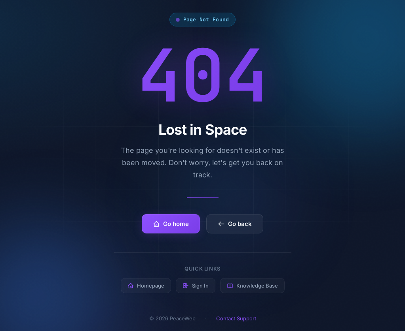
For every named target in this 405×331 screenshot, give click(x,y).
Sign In (196, 285)
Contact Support (236, 318)
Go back (235, 224)
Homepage (145, 285)
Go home (171, 224)
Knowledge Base (252, 285)
